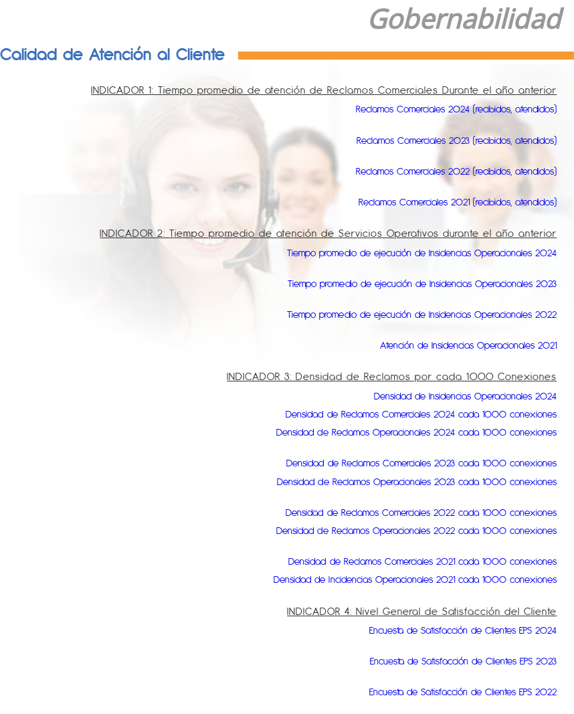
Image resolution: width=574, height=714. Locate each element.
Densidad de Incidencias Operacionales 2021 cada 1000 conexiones (394, 579)
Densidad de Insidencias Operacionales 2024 (451, 395)
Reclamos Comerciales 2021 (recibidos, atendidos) (441, 201)
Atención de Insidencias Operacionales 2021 (454, 345)
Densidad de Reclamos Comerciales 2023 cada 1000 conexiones (402, 462)
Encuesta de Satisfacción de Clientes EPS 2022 (448, 691)
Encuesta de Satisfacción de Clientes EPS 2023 (448, 660)
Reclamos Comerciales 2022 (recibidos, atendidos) (440, 171)
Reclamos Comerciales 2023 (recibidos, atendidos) (440, 140)
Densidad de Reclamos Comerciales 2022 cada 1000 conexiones (402, 512)
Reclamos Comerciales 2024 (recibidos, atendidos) (440, 108)
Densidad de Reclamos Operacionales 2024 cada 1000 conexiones (397, 432)
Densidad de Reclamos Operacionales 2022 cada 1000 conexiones (397, 530)
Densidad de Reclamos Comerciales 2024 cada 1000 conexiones (402, 414)
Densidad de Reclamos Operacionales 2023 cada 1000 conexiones (397, 481)
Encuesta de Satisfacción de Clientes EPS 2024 (448, 630)
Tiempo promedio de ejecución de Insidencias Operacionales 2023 (402, 283)
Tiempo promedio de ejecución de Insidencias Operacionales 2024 (401, 252)
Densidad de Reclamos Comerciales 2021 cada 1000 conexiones (403, 561)
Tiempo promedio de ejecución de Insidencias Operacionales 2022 (401, 314)
